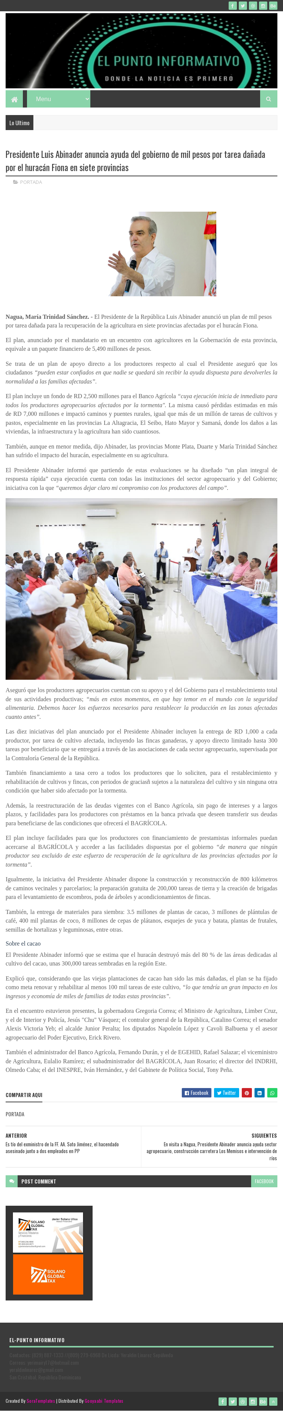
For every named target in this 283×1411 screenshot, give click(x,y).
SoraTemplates (41, 1400)
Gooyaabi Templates (104, 1400)
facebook (264, 1181)
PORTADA (31, 182)
